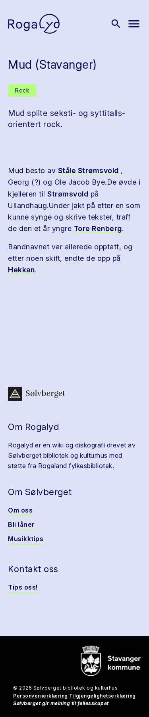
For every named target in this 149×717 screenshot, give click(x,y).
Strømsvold (67, 194)
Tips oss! (23, 587)
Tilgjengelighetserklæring (102, 696)
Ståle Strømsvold (88, 170)
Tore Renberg (98, 228)
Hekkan (21, 270)
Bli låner (21, 524)
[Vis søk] (116, 24)
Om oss (20, 510)
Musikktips (25, 539)
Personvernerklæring (40, 696)
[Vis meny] (134, 24)
